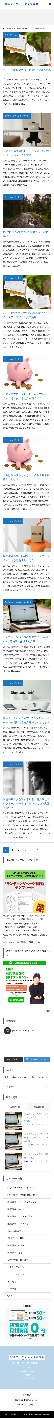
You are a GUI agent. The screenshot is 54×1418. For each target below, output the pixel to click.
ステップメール (17, 1267)
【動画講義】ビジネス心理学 (19, 1216)
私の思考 (12, 1281)
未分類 (13, 1288)
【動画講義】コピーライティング (21, 1202)
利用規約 (27, 1395)
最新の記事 (39, 1107)
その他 (9, 1296)
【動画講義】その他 (15, 1209)
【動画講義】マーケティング (19, 1224)
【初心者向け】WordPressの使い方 (22, 1195)
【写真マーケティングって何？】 (21, 1187)
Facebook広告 (14, 1231)
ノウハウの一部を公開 (18, 1260)
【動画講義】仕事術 (15, 1245)
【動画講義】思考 (14, 1252)
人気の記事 (15, 1107)
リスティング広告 (16, 1238)
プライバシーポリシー (27, 1405)
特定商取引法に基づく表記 (27, 1400)
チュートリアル (17, 1274)
